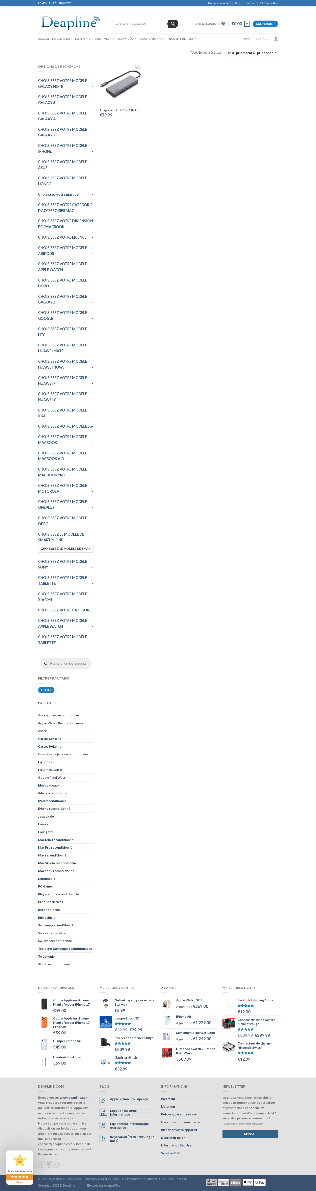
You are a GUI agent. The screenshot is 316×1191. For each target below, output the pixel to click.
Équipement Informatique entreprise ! (129, 1125)
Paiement (168, 1099)
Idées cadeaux (48, 785)
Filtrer (46, 689)
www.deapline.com (74, 1097)
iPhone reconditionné (54, 808)
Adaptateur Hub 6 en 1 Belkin (119, 110)
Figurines (45, 762)
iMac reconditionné (52, 793)
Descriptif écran (173, 1137)
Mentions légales (97, 1179)
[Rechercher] (173, 24)
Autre (42, 731)
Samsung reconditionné (55, 925)
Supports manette (52, 933)
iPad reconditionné (52, 801)
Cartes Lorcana (49, 738)
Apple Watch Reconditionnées (60, 723)
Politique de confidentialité (144, 1179)
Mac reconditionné (52, 855)
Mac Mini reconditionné (55, 840)
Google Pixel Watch (52, 777)
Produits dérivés (181, 39)
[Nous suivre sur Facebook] (41, 1164)
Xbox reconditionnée (54, 964)
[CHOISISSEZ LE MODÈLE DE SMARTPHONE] (66, 549)
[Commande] (251, 53)
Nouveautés (61, 38)
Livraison (168, 1106)
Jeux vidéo (127, 39)
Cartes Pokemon (50, 746)
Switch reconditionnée (55, 941)
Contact (250, 3)
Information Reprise (176, 1145)
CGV (116, 1179)
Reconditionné (152, 39)
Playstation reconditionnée (58, 894)
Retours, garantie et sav (179, 1114)
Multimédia (105, 39)
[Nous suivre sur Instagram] (49, 1164)
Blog (238, 3)
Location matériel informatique (123, 1112)
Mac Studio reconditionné (57, 863)
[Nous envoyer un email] (56, 1164)
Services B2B (171, 1153)
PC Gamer (45, 886)
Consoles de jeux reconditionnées (63, 754)
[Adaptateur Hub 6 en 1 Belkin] (120, 85)
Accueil (43, 38)
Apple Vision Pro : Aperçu (129, 1099)
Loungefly (45, 832)
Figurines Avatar (50, 769)
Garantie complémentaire (180, 1122)
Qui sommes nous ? (219, 3)
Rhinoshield (46, 917)
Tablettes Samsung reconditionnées (65, 948)
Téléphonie (83, 39)
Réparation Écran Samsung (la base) (132, 1138)
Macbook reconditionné (56, 871)
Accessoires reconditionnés (59, 715)
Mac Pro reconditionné (55, 847)
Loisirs (43, 824)
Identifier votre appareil (179, 1130)
